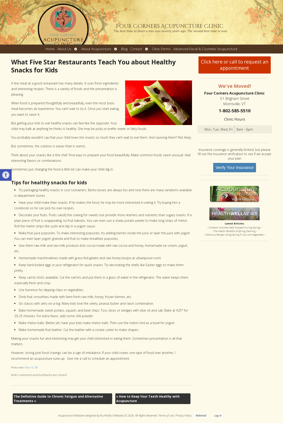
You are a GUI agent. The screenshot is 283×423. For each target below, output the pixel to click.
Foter (27, 367)
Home (50, 49)
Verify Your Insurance (235, 167)
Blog (124, 49)
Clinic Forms (161, 49)
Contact (136, 49)
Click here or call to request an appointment (234, 65)
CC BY (35, 367)
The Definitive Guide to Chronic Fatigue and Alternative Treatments (58, 398)
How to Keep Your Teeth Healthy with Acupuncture (148, 398)
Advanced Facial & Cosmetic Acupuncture (205, 49)
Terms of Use (166, 415)
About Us (64, 49)
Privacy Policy (183, 415)
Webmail (201, 415)
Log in (217, 415)
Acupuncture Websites (71, 415)
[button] (6, 175)
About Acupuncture (96, 49)
